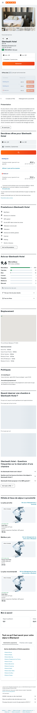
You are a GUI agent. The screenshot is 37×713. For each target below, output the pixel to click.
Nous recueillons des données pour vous (19, 699)
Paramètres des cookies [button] (7, 198)
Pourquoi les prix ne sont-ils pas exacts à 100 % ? (19, 702)
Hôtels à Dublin (8, 668)
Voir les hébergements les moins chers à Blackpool (29, 537)
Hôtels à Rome (8, 652)
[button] (3, 2)
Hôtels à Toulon (8, 661)
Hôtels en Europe (17, 710)
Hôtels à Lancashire (16, 712)
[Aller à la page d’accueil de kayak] (11, 3)
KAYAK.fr (4, 710)
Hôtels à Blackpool (26, 712)
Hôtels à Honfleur (9, 673)
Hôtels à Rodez (8, 654)
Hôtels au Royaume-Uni (27, 710)
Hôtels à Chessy (9, 675)
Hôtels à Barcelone (9, 664)
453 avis (14, 50)
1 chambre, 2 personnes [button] (10, 59)
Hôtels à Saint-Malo (10, 670)
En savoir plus (6, 189)
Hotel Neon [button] (4, 525)
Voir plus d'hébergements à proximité (28, 503)
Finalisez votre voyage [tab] (26, 642)
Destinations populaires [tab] (10, 642)
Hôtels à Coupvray (9, 666)
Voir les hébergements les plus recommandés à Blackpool (28, 572)
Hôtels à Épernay (9, 657)
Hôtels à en (7, 712)
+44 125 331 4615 (6, 47)
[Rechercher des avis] (20, 288)
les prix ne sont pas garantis (8, 691)
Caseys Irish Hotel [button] (6, 559)
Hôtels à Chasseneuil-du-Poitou (13, 659)
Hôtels (9, 710)
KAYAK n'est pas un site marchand (19, 696)
